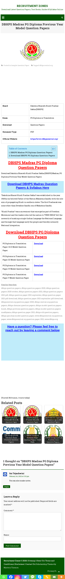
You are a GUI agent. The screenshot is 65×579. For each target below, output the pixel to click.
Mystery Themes (11, 567)
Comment (9, 510)
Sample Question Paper (20, 65)
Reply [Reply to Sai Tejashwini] (6, 487)
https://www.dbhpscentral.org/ (44, 139)
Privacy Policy (54, 571)
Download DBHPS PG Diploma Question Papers (33, 155)
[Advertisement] (32, 86)
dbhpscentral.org (46, 65)
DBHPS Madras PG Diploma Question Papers (31, 152)
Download (38, 243)
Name (6, 535)
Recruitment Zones (32, 6)
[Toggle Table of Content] (52, 149)
